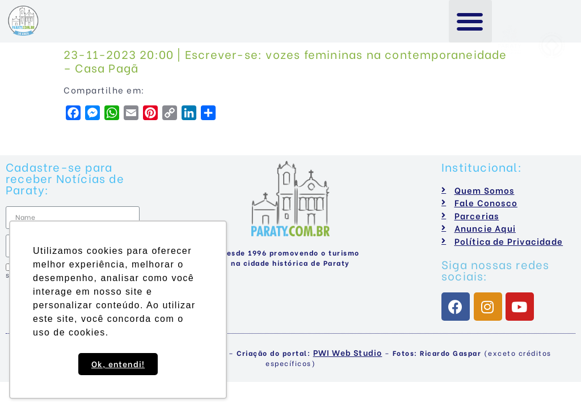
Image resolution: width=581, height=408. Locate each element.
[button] (470, 21)
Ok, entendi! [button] (118, 363)
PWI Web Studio (347, 352)
